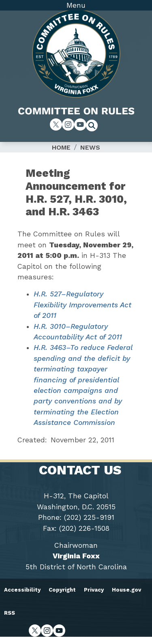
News (90, 147)
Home (61, 147)
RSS (9, 613)
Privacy (94, 590)
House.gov (126, 590)
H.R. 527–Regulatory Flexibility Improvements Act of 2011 (82, 305)
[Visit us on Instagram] (68, 124)
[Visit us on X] (56, 124)
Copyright (62, 590)
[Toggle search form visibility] (94, 126)
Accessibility (22, 590)
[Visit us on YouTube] (80, 124)
